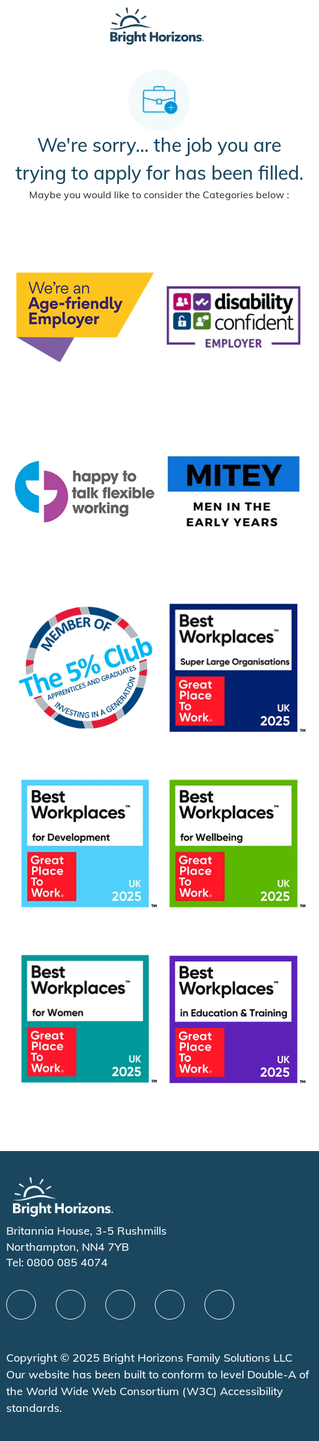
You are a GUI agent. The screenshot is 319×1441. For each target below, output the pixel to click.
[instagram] (219, 1305)
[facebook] (21, 1305)
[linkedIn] (70, 1305)
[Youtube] (170, 1305)
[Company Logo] (156, 25)
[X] (120, 1305)
